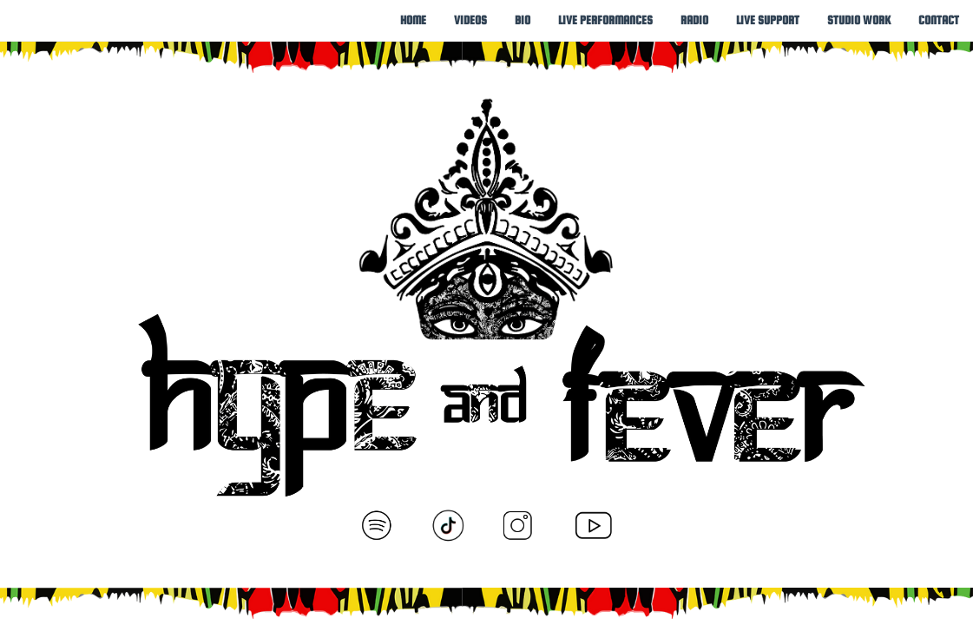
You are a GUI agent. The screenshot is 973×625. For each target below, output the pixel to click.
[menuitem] (413, 20)
